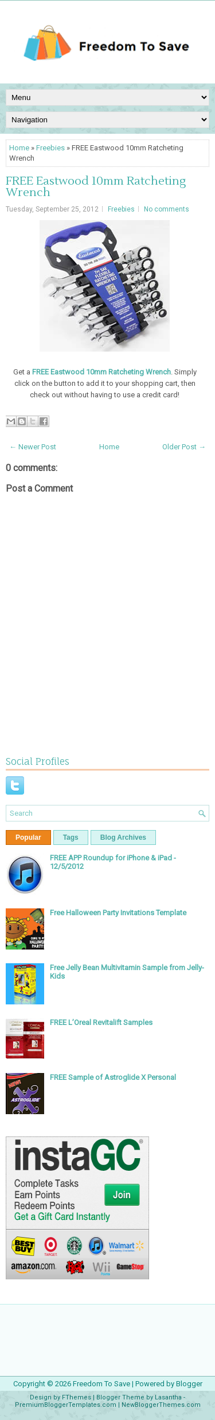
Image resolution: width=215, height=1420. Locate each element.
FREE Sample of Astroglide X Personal (113, 1077)
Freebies (50, 147)
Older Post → (184, 446)
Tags (71, 837)
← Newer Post (32, 446)
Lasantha (168, 1397)
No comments (166, 209)
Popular (28, 837)
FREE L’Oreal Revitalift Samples (101, 1022)
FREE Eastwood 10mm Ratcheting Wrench (96, 186)
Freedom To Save (101, 1383)
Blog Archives (123, 837)
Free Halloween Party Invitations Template (118, 912)
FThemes (76, 1397)
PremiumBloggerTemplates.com (65, 1405)
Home (19, 147)
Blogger (189, 1383)
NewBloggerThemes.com (161, 1405)
